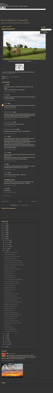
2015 (4, 226)
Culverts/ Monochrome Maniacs (11, 283)
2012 (4, 232)
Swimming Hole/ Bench (9, 254)
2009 (4, 238)
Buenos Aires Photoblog (10, 129)
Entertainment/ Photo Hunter (11, 252)
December (7, 240)
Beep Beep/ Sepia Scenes (10, 296)
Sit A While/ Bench (8, 273)
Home (20, 201)
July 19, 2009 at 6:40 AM (10, 133)
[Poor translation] (4, 8)
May (6, 335)
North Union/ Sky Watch (10, 329)
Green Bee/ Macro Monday (10, 300)
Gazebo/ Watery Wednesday (11, 316)
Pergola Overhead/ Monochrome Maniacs (14, 264)
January (7, 344)
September (7, 246)
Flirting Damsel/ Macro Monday (11, 281)
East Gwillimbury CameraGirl (14, 20)
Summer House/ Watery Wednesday (12, 260)
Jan (5, 164)
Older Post (35, 201)
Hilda (5, 94)
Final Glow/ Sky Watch (9, 275)
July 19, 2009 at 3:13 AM (10, 119)
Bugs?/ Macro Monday (9, 318)
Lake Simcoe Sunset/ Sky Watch (12, 256)
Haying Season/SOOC (9, 285)
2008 (4, 346)
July (6, 250)
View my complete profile (7, 360)
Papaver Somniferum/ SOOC (11, 304)
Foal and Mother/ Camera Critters (12, 269)
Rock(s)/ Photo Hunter (9, 289)
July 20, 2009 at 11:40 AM (10, 185)
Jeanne (6, 136)
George (6, 172)
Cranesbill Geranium (9, 310)
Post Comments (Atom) (22, 205)
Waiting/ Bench (7, 291)
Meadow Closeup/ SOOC (10, 266)
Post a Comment (7, 195)
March (6, 340)
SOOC (7, 78)
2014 (4, 228)
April (6, 338)
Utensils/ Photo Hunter (9, 271)
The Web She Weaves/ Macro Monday (13, 262)
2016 (4, 223)
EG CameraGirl (11, 353)
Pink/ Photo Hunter (8, 327)
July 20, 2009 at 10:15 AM (10, 176)
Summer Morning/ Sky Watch (11, 312)
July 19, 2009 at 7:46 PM (10, 169)
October (7, 244)
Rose (5, 188)
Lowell (5, 103)
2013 (4, 230)
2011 (4, 234)
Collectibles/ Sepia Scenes (10, 258)
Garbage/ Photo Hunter (9, 308)
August (6, 248)
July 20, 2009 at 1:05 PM (10, 192)
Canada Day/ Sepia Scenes (10, 331)
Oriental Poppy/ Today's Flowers (12, 320)
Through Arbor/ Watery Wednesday (12, 298)
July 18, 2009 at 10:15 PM (10, 109)
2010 (4, 236)
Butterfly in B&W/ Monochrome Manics (13, 302)
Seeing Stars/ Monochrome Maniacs (12, 322)
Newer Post (5, 201)
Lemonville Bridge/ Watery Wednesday (13, 279)
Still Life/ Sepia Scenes (9, 277)
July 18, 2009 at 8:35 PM (10, 100)
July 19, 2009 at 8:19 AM (10, 149)
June (6, 333)
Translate (44, 32)
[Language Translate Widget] (46, 29)
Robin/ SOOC (7, 325)
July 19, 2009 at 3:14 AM (10, 126)
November (7, 242)
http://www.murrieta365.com (8, 73)
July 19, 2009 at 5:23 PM (10, 161)
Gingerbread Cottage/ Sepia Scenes (12, 314)
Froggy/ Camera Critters (10, 287)
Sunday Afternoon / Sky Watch (11, 293)
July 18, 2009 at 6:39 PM (10, 91)
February (7, 342)
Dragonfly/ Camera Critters (10, 306)
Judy (5, 84)
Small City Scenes (8, 112)
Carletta (6, 152)
